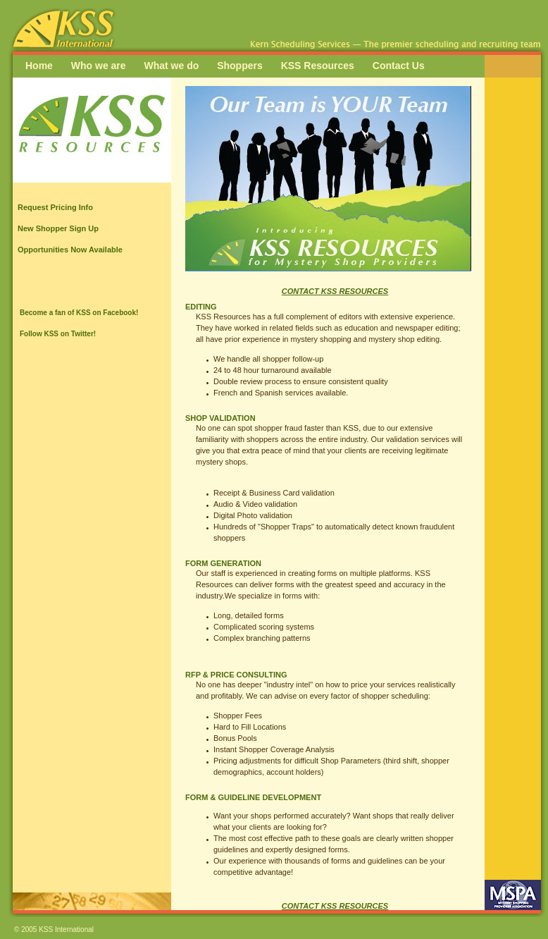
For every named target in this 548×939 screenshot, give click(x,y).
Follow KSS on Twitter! (58, 334)
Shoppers (240, 65)
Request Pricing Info (55, 207)
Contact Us (399, 65)
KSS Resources (317, 65)
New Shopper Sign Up (58, 228)
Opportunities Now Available (70, 249)
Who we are (98, 65)
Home (39, 65)
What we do (171, 65)
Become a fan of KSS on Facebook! (79, 313)
